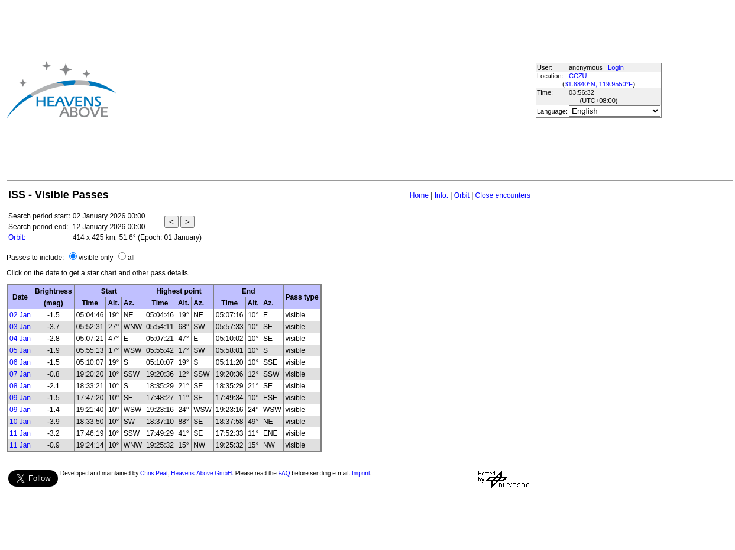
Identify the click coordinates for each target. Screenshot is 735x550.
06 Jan (20, 362)
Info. (441, 195)
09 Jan (20, 398)
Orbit (462, 195)
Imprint (361, 473)
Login (616, 67)
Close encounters (502, 195)
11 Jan (20, 433)
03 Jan (20, 327)
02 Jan (20, 315)
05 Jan (20, 350)
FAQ (284, 473)
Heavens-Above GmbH (201, 473)
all (131, 257)
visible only (96, 257)
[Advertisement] (322, 89)
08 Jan (20, 386)
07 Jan (20, 374)
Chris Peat (154, 473)
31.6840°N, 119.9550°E (599, 84)
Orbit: (16, 237)
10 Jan (20, 421)
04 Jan (20, 338)
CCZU (578, 75)
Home (419, 195)
